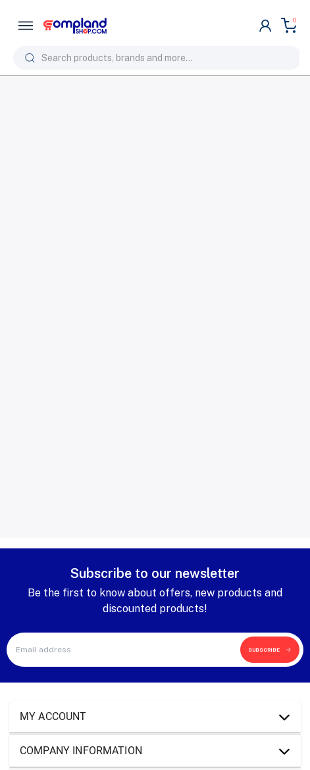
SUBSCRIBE (270, 649)
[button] (155, 717)
